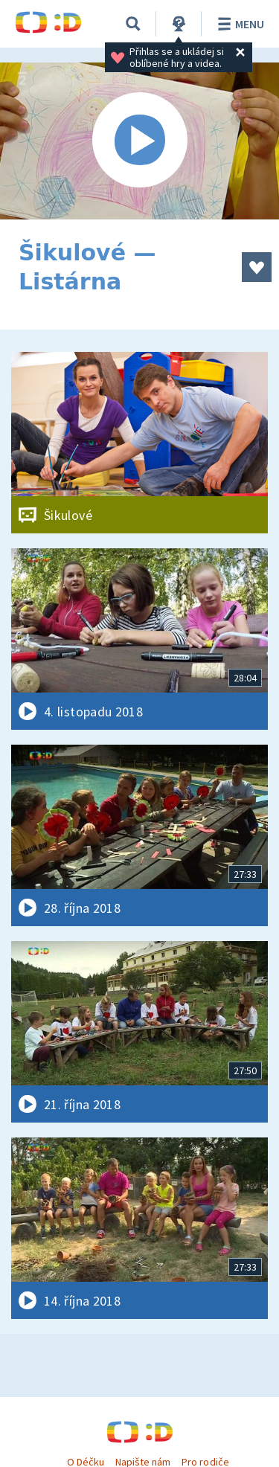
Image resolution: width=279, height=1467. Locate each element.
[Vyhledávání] (133, 24)
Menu (238, 24)
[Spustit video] (139, 140)
